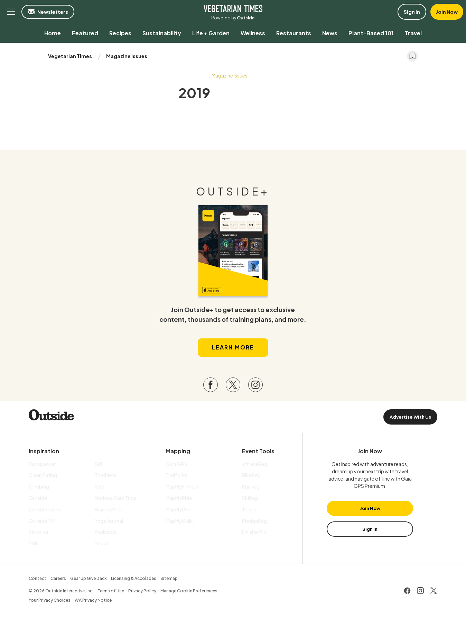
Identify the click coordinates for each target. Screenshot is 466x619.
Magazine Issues (126, 56)
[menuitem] (52, 33)
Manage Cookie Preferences (188, 590)
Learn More (233, 347)
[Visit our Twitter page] (233, 384)
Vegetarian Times (233, 8)
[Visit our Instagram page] (255, 384)
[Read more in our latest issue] (233, 250)
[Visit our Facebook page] (210, 384)
